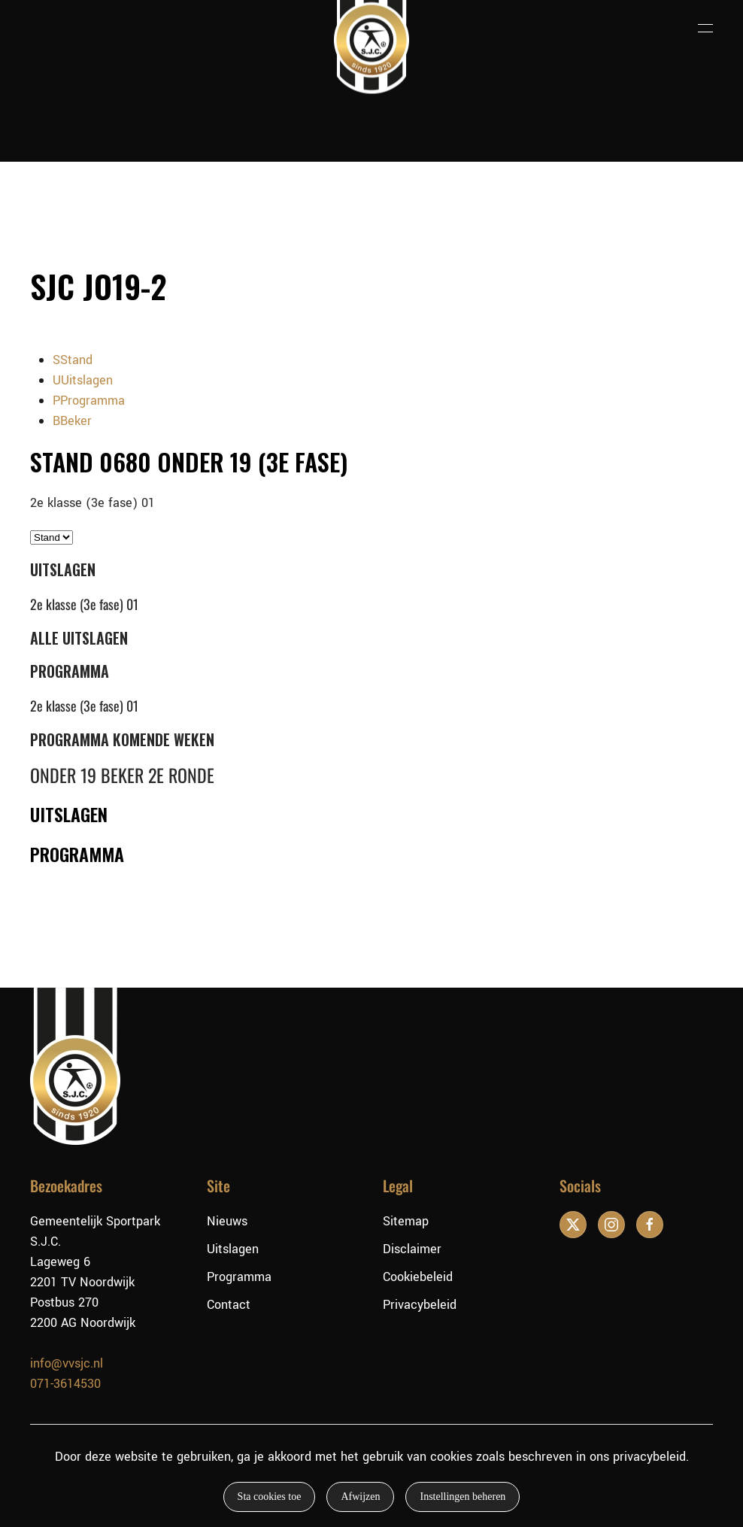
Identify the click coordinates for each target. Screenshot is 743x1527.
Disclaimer (412, 1249)
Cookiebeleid (418, 1277)
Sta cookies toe (270, 1496)
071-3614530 (65, 1383)
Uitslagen (233, 1249)
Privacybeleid (419, 1304)
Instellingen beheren (462, 1496)
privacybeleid (649, 1456)
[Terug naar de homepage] (371, 28)
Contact (228, 1304)
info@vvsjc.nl (66, 1363)
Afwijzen (360, 1496)
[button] (705, 28)
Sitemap (406, 1221)
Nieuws (227, 1221)
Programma (239, 1277)
